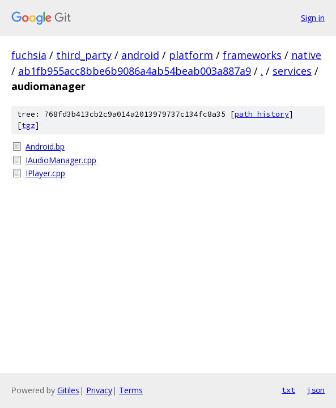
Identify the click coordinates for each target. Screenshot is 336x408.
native (306, 55)
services (292, 71)
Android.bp (45, 146)
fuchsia (28, 55)
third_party (84, 55)
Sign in (313, 17)
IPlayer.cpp (45, 173)
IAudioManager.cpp (60, 160)
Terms (131, 390)
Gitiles (68, 390)
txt (288, 390)
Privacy (99, 390)
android (140, 55)
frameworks (252, 55)
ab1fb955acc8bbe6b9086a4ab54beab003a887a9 (134, 71)
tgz (28, 125)
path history (262, 114)
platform (191, 55)
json (316, 390)
